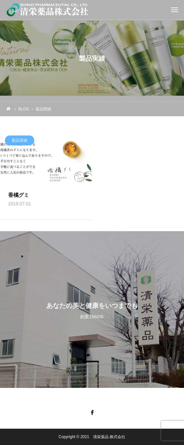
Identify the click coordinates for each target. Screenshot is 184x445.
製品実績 (19, 141)
